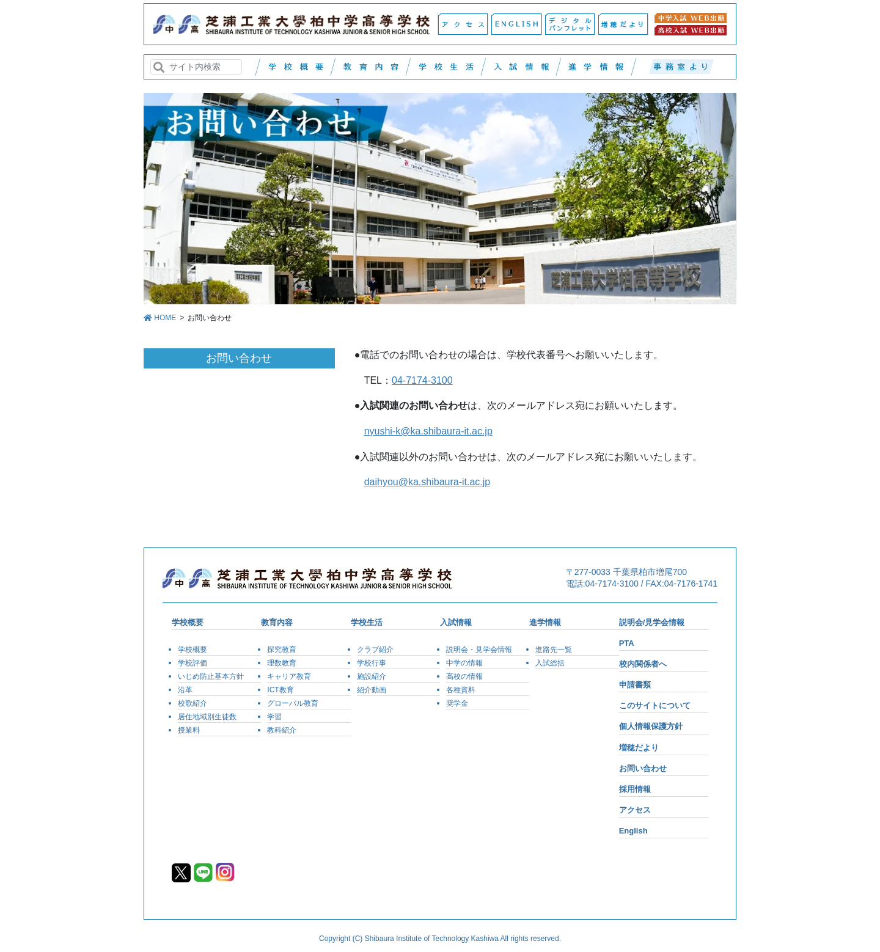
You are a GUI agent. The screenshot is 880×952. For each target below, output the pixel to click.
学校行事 (371, 663)
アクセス (635, 810)
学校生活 (367, 622)
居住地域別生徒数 (207, 716)
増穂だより (639, 747)
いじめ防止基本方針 (211, 676)
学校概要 (188, 622)
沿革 (185, 690)
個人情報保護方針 (651, 726)
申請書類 (635, 684)
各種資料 (460, 690)
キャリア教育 (289, 676)
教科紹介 (281, 730)
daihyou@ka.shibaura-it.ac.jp (427, 482)
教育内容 (277, 622)
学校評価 (192, 663)
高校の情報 (464, 676)
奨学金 (457, 703)
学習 (274, 716)
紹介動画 (371, 690)
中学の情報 (464, 663)
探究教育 (281, 649)
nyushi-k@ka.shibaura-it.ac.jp (428, 431)
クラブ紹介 (375, 649)
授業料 (189, 730)
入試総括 (550, 663)
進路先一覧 (553, 649)
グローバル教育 (292, 703)
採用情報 (635, 789)
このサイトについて (655, 705)
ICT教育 (280, 690)
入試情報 (456, 622)
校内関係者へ (643, 663)
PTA (626, 643)
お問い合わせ (643, 768)
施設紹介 (371, 676)
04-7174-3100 (422, 380)
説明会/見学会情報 (652, 622)
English (633, 830)
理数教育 (281, 663)
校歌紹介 (192, 703)
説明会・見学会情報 (479, 649)
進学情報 (545, 622)
